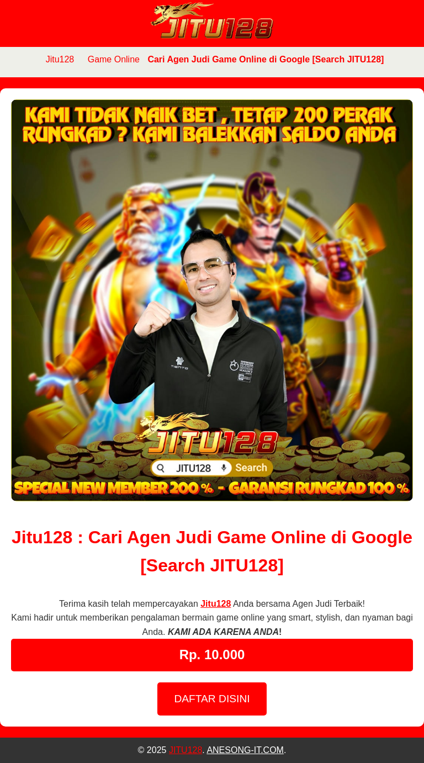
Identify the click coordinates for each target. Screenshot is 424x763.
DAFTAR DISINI (212, 698)
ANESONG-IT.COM (245, 750)
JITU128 (185, 750)
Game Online (114, 59)
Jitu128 (60, 59)
